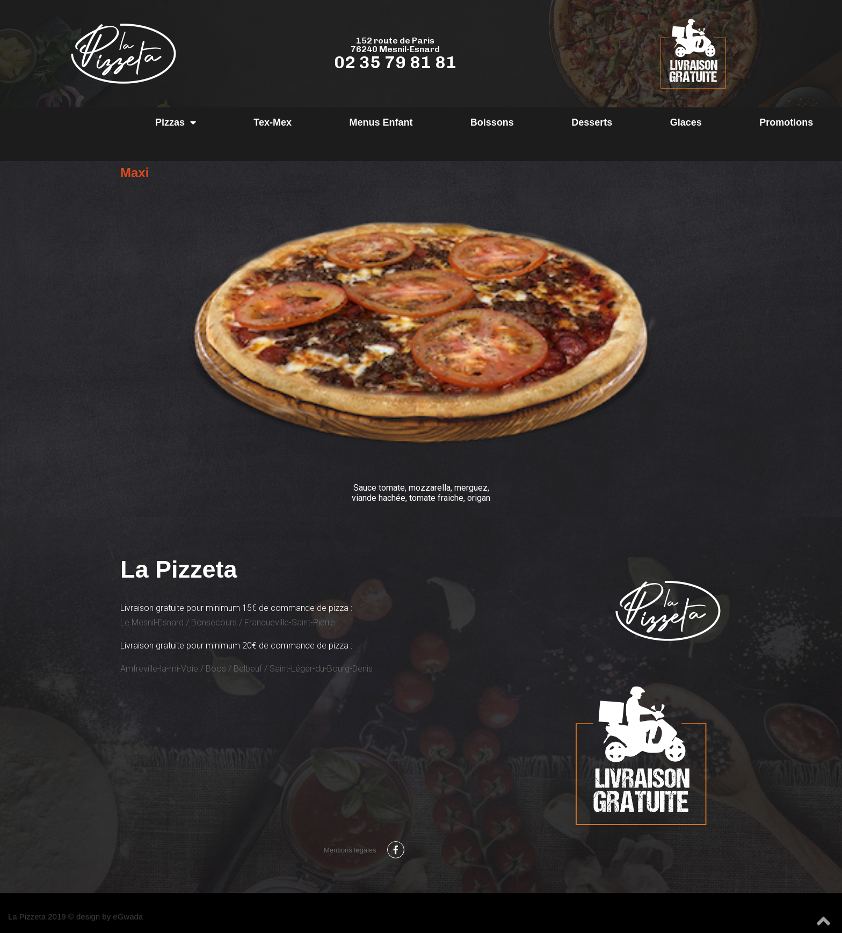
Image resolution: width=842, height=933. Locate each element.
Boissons (492, 122)
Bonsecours (214, 622)
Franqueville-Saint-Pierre (289, 622)
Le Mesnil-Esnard (152, 622)
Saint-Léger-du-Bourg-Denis (321, 669)
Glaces (686, 122)
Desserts (591, 122)
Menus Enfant (380, 122)
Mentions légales (350, 850)
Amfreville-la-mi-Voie (159, 669)
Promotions (786, 122)
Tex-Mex (272, 122)
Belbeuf (248, 669)
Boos (216, 669)
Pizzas (175, 122)
